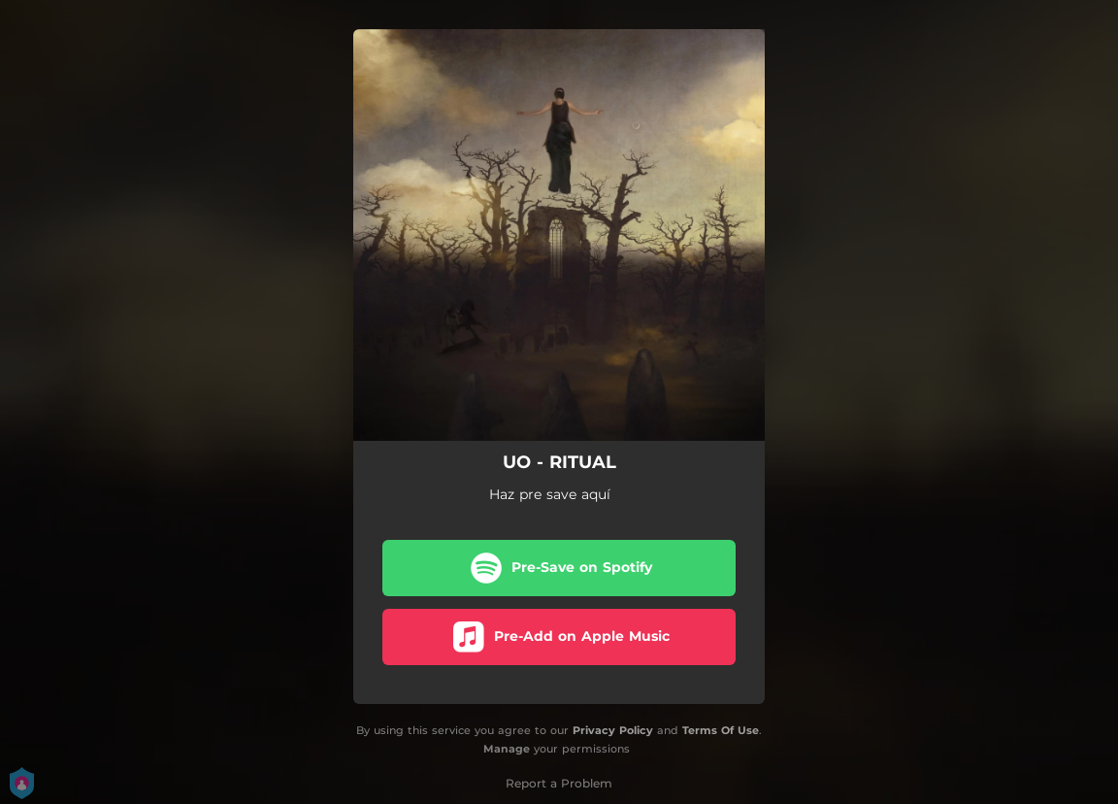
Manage (506, 748)
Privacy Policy (613, 730)
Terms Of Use (720, 730)
